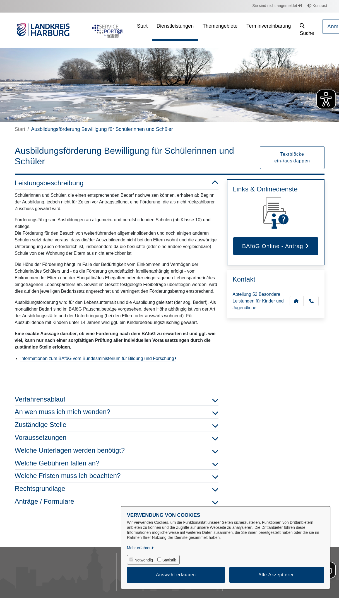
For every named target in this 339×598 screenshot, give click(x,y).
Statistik (169, 560)
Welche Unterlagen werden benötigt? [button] (116, 450)
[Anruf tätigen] (312, 301)
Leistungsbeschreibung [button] (116, 183)
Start (20, 129)
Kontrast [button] (317, 5)
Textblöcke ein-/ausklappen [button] (292, 157)
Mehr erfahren (139, 548)
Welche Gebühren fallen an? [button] (116, 463)
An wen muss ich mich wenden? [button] (116, 412)
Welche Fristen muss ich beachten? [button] (116, 476)
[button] (306, 30)
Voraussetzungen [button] (116, 438)
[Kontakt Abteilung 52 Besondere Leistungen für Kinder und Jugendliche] (297, 301)
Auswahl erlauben (176, 574)
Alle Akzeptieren (276, 574)
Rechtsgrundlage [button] (116, 489)
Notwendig (143, 560)
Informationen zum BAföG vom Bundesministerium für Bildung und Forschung (97, 358)
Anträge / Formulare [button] (116, 502)
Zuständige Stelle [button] (116, 425)
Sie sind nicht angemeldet (277, 5)
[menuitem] (142, 30)
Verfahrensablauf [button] (116, 399)
